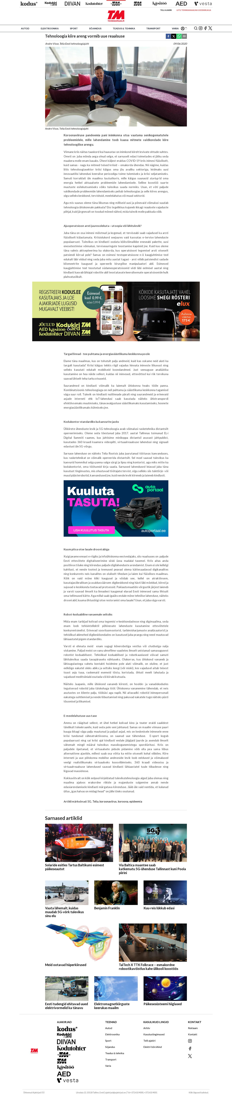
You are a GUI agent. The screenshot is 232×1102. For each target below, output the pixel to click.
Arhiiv (146, 1028)
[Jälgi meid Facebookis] (205, 28)
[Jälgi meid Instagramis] (200, 28)
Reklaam (193, 1028)
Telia (95, 801)
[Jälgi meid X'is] (210, 28)
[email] (184, 36)
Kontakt (192, 1034)
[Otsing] (195, 28)
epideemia (135, 801)
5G (89, 801)
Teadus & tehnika (124, 28)
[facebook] (168, 36)
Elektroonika (50, 28)
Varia (175, 28)
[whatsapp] (179, 36)
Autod (25, 28)
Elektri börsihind (152, 1046)
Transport (153, 28)
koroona (123, 801)
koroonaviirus (108, 801)
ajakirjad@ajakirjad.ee (115, 1092)
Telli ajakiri (166, 10)
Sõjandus (95, 28)
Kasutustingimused (153, 1034)
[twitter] (173, 36)
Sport (74, 28)
